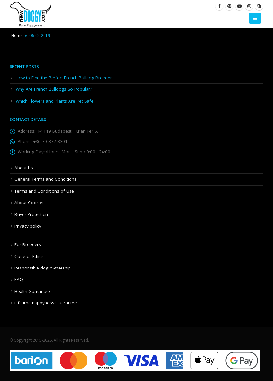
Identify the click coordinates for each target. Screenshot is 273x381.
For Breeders (27, 244)
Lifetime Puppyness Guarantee (45, 303)
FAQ (18, 279)
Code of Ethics (29, 256)
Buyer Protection (31, 214)
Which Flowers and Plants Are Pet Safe (55, 101)
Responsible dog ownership (42, 268)
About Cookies (29, 202)
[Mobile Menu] (255, 18)
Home (16, 35)
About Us (23, 167)
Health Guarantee (32, 291)
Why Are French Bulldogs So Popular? (54, 89)
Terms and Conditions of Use (44, 191)
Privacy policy (27, 226)
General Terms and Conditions (45, 179)
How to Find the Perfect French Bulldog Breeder (64, 77)
